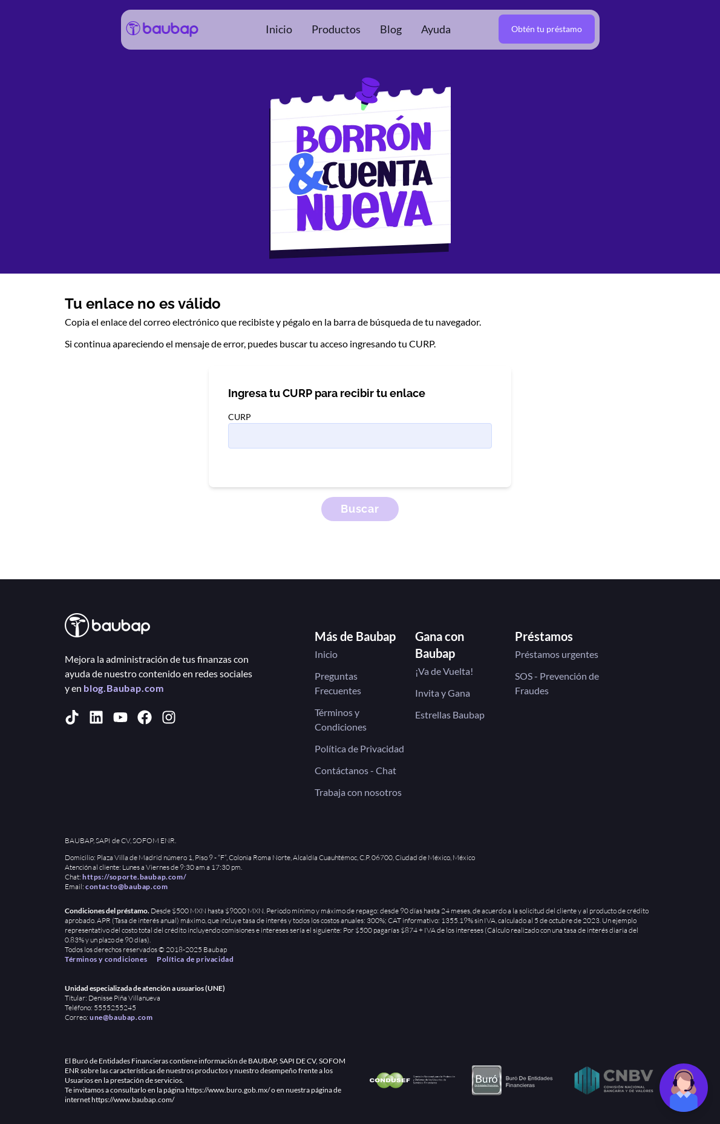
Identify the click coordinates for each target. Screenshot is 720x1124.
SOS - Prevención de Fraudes (557, 683)
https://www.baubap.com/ (132, 1099)
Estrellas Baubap (450, 714)
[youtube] (120, 717)
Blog (391, 29)
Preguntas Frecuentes (338, 683)
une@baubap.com (121, 1017)
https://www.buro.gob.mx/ (228, 1089)
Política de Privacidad (359, 748)
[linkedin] (96, 717)
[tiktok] (72, 717)
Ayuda (436, 29)
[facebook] (144, 717)
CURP (239, 417)
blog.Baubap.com (123, 688)
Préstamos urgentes (556, 654)
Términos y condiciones (106, 959)
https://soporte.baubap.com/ (134, 876)
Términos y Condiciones (341, 719)
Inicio (279, 29)
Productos (336, 29)
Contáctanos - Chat (355, 770)
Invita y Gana (442, 692)
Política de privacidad (195, 959)
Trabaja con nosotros (358, 792)
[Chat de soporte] (683, 1087)
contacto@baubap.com (126, 886)
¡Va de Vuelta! (444, 671)
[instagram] (169, 717)
